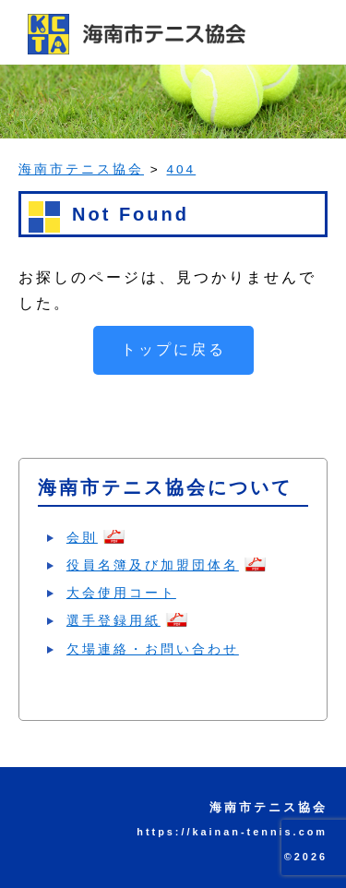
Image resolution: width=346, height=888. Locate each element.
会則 (82, 537)
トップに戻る (173, 349)
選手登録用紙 (113, 620)
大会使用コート (121, 592)
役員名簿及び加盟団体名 (152, 565)
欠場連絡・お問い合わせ (152, 649)
